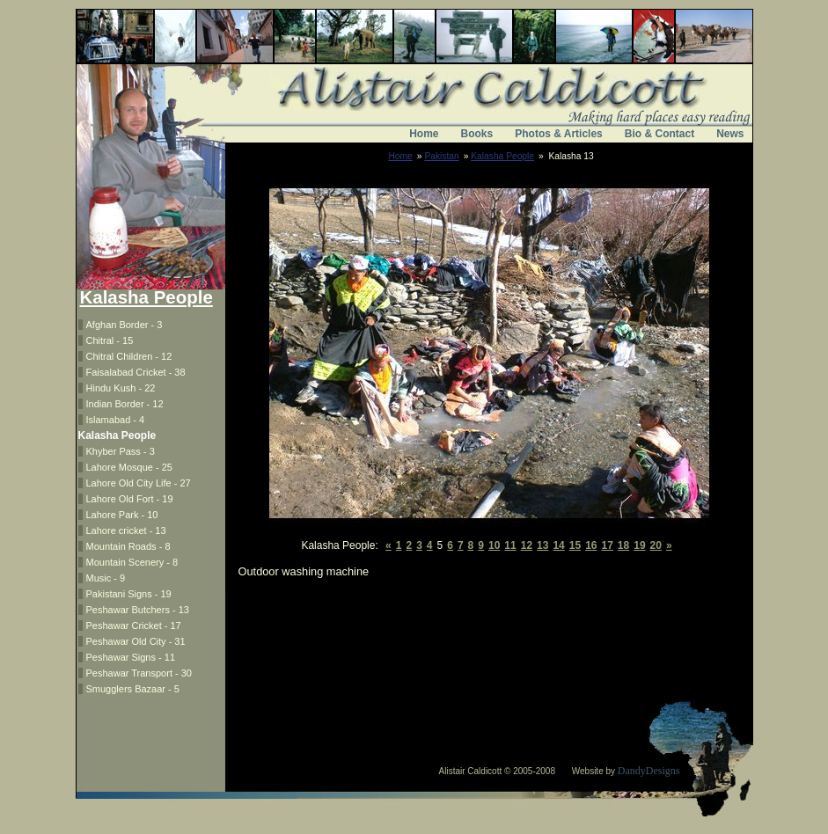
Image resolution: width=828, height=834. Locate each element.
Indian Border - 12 (125, 404)
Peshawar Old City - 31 (136, 641)
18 (623, 545)
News (730, 134)
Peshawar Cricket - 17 (133, 625)
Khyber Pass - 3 (120, 451)
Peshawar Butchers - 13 (137, 609)
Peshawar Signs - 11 (131, 657)
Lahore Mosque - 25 (129, 467)
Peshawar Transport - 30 (139, 673)
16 (591, 545)
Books (477, 134)
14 (558, 545)
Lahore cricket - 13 (126, 530)
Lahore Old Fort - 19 (129, 499)
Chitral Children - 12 (129, 356)
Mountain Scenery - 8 (132, 562)
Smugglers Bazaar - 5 (133, 689)
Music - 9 (106, 578)
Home (423, 134)
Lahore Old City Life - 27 (138, 483)
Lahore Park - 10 (122, 514)
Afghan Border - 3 (124, 324)
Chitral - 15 (110, 340)
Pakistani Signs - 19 (129, 594)
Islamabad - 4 (115, 419)
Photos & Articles (559, 134)
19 (639, 545)
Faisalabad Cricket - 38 (136, 372)
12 (526, 545)
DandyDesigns (649, 770)
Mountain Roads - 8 (128, 546)
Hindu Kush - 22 (121, 388)
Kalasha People (502, 156)
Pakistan (441, 156)
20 (656, 545)
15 (575, 545)
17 (607, 545)
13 (542, 545)
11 (510, 545)
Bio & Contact (659, 134)
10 (494, 545)
